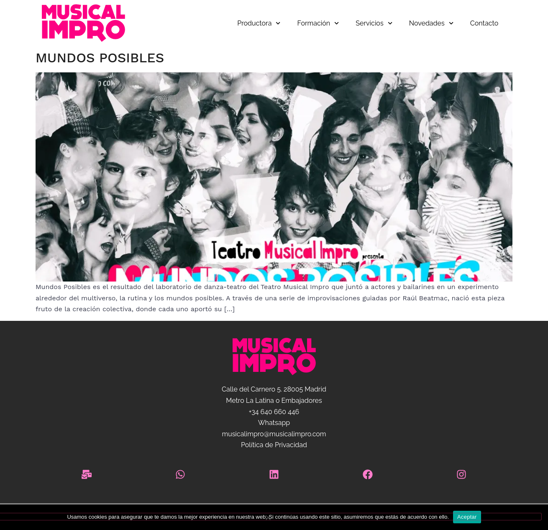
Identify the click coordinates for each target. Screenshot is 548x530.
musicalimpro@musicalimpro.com (274, 434)
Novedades (431, 23)
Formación (318, 23)
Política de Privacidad (274, 445)
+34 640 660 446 (274, 412)
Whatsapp (274, 423)
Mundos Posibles (100, 58)
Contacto (484, 23)
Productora (258, 23)
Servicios (374, 23)
